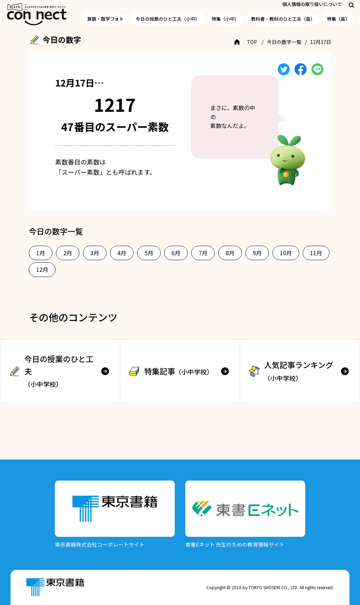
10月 (286, 253)
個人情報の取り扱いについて (312, 4)
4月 (121, 253)
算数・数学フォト (105, 18)
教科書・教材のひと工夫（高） (283, 18)
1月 (40, 253)
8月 (230, 253)
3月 (94, 253)
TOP (252, 41)
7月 (203, 253)
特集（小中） (225, 18)
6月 (176, 253)
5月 (148, 253)
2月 (67, 253)
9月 (257, 253)
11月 (316, 253)
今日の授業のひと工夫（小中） (168, 18)
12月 (42, 269)
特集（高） (338, 18)
